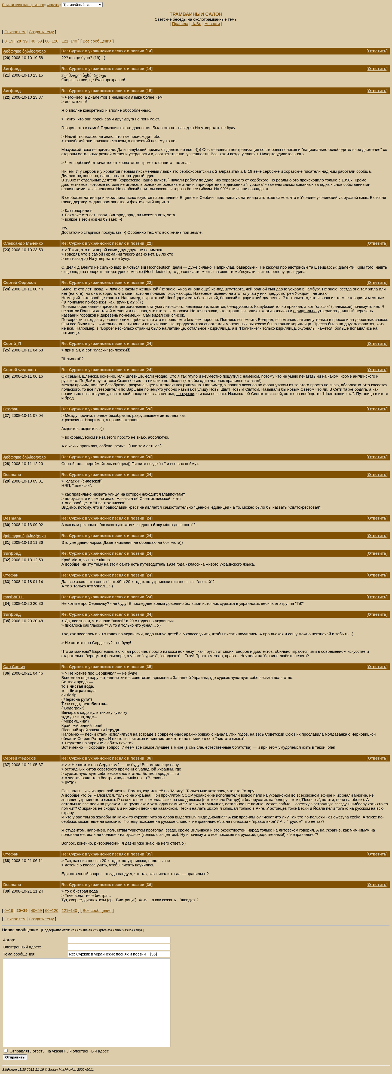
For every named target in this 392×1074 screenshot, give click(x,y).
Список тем (15, 32)
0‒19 (8, 41)
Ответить (377, 51)
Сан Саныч (14, 667)
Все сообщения (97, 41)
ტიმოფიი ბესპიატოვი (24, 51)
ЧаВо (196, 24)
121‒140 (69, 41)
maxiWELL (13, 597)
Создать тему (41, 32)
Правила (180, 24)
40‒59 (36, 41)
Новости (212, 24)
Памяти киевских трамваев (23, 5)
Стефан (11, 409)
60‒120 (52, 41)
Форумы (53, 5)
